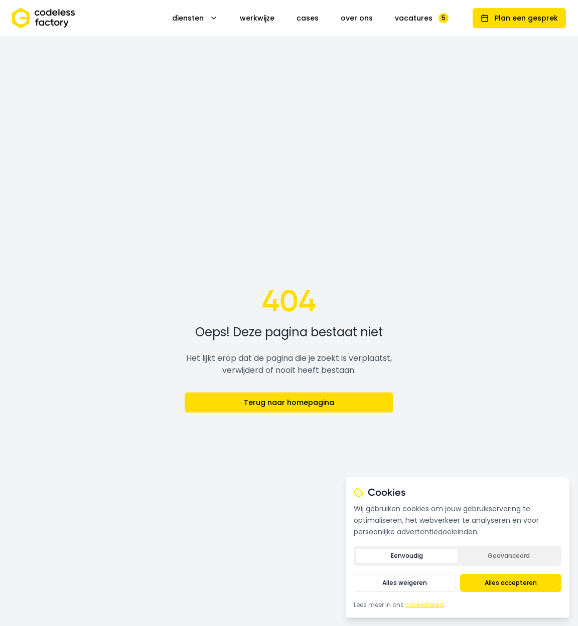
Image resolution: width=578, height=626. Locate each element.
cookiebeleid (424, 604)
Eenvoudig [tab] (407, 555)
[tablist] (457, 556)
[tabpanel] (457, 583)
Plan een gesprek (519, 18)
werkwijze (257, 18)
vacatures (422, 18)
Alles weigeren (404, 582)
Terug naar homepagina (289, 402)
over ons (357, 18)
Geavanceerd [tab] (509, 555)
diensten (195, 18)
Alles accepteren (511, 582)
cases (308, 18)
